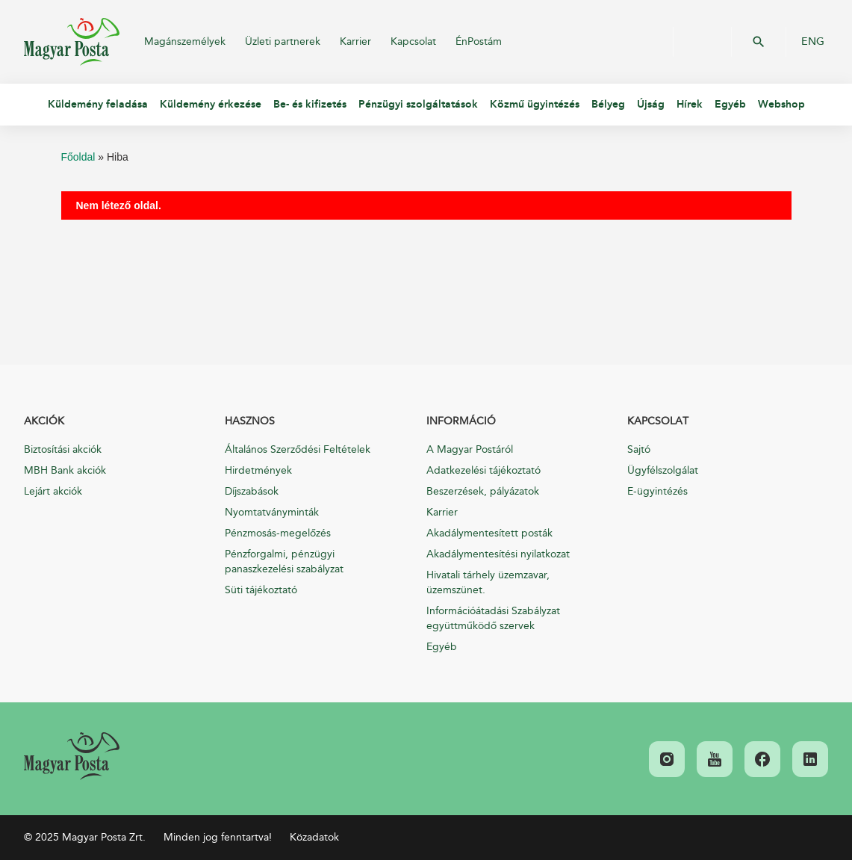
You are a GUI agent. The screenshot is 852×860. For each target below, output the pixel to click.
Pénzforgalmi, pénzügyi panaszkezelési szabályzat (284, 561)
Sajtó (638, 449)
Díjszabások (252, 491)
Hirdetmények (258, 470)
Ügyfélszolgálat (662, 470)
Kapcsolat (413, 41)
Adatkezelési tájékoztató (483, 470)
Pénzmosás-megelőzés (278, 533)
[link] (71, 756)
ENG (812, 42)
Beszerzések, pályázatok (482, 491)
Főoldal (78, 157)
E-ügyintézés (657, 491)
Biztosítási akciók (63, 449)
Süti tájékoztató (261, 590)
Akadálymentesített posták (489, 533)
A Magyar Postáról (469, 449)
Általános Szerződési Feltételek (297, 449)
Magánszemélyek (185, 41)
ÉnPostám (478, 41)
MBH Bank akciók (65, 470)
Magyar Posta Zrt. (71, 42)
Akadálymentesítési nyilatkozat (498, 554)
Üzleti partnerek (282, 41)
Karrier (355, 41)
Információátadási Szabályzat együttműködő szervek (493, 618)
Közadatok (314, 837)
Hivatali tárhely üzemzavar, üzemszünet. (488, 582)
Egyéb (441, 646)
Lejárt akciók (53, 491)
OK (759, 41)
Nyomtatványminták (272, 512)
